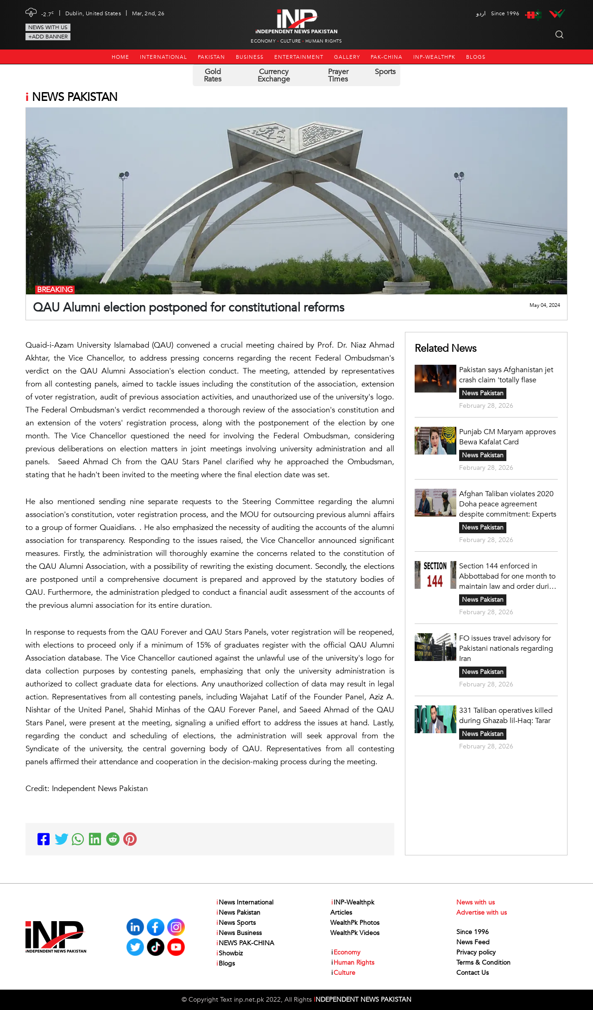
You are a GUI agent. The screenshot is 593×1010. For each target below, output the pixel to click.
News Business (238, 933)
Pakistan (211, 57)
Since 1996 (472, 932)
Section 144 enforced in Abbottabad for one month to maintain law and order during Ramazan (508, 576)
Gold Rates (212, 75)
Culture (290, 41)
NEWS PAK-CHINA (244, 943)
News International (244, 903)
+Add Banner (48, 36)
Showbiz (229, 953)
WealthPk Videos (354, 933)
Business (250, 57)
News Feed (473, 942)
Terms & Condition (483, 962)
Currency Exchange (274, 75)
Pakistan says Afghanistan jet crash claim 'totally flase (506, 375)
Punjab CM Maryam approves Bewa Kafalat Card (507, 437)
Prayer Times (338, 75)
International (163, 57)
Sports (385, 72)
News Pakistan (483, 393)
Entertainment (298, 57)
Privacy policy (476, 952)
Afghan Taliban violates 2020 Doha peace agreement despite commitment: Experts (507, 504)
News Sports (235, 923)
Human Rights (323, 41)
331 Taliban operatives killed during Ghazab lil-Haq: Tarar (506, 715)
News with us (48, 27)
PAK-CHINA (387, 57)
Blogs (476, 57)
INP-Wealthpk (434, 57)
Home (120, 57)
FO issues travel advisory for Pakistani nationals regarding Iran (506, 648)
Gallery (347, 57)
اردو (481, 13)
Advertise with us (481, 912)
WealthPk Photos (354, 922)
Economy (263, 41)
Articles (341, 912)
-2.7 (47, 13)
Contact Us (472, 972)
